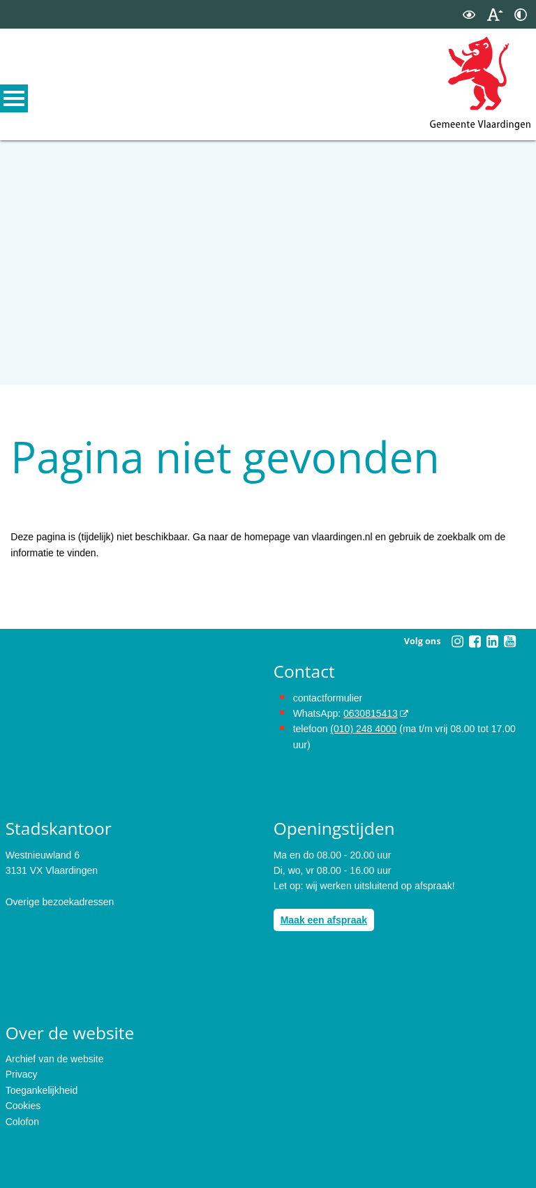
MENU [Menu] (14, 98)
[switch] (469, 14)
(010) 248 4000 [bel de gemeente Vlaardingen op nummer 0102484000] (363, 728)
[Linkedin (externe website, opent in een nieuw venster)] (492, 641)
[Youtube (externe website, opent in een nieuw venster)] (509, 641)
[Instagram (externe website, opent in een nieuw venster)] (457, 641)
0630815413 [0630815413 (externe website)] (370, 713)
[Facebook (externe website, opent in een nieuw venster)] (474, 641)
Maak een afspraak (324, 920)
